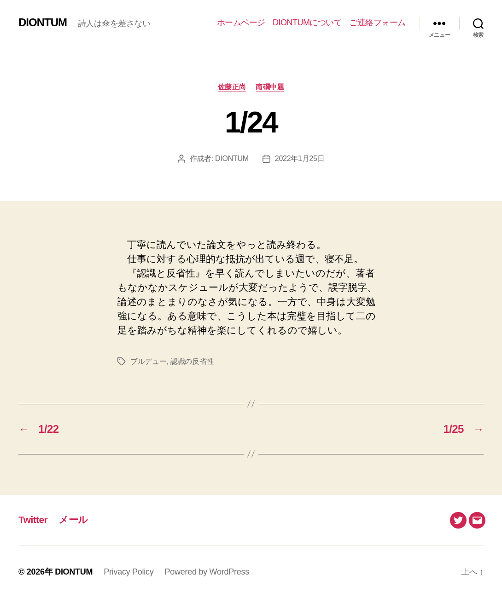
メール (73, 519)
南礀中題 (270, 87)
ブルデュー (148, 361)
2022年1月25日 (300, 158)
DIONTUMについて (307, 22)
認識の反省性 (192, 361)
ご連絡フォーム (377, 22)
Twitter (32, 519)
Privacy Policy (128, 571)
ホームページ (241, 22)
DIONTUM (42, 22)
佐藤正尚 (232, 87)
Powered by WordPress (207, 571)
